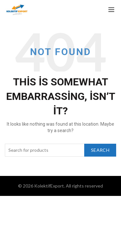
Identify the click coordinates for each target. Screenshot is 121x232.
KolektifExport (49, 185)
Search (100, 150)
